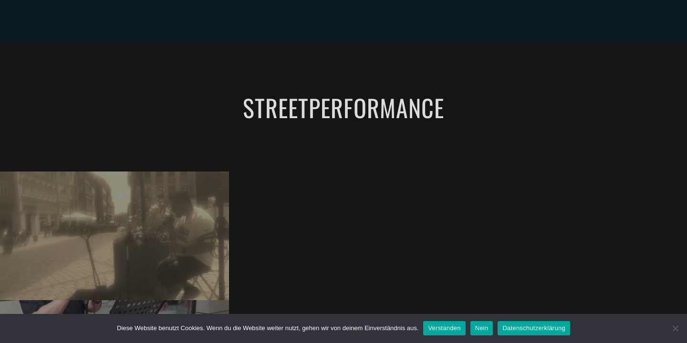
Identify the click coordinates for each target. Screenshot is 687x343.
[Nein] (675, 328)
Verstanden (444, 328)
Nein (482, 328)
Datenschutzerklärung (533, 328)
